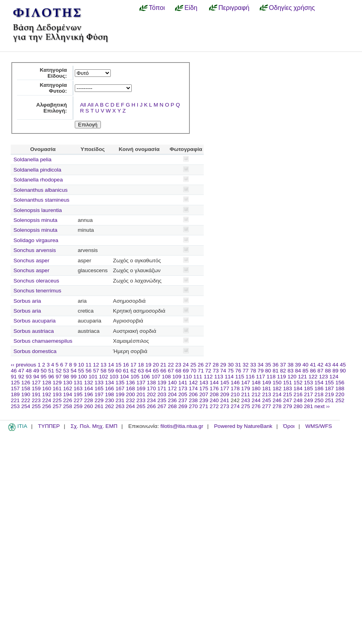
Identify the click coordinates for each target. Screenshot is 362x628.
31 (238, 365)
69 (186, 371)
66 (163, 371)
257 (57, 406)
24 (186, 365)
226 (67, 400)
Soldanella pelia (32, 159)
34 (260, 365)
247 (287, 400)
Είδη (190, 7)
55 (81, 371)
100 (82, 377)
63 (141, 371)
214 (277, 394)
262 (109, 406)
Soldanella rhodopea (38, 180)
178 (235, 388)
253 (15, 406)
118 (271, 377)
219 (329, 394)
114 (229, 377)
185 (308, 388)
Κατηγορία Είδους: (53, 73)
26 (201, 365)
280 (298, 406)
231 (120, 400)
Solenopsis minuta (35, 220)
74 (223, 371)
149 (266, 383)
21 (163, 365)
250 (319, 400)
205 (183, 394)
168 (130, 388)
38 (291, 365)
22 (171, 365)
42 (320, 365)
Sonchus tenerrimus (37, 291)
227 (78, 400)
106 (145, 377)
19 (148, 365)
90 (343, 371)
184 (298, 388)
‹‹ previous (23, 365)
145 (224, 383)
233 (141, 400)
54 (73, 371)
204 (172, 394)
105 (135, 377)
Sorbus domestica (35, 351)
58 (103, 371)
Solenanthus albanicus (40, 190)
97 (59, 377)
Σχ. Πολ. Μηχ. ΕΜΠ (93, 426)
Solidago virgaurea (35, 240)
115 (239, 377)
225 (57, 400)
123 (323, 377)
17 (133, 365)
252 (340, 400)
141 (183, 383)
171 (162, 388)
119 (281, 377)
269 (183, 406)
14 (111, 365)
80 (268, 371)
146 (235, 383)
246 (277, 400)
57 (96, 371)
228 (88, 400)
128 (46, 383)
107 (156, 377)
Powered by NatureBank (243, 426)
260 (88, 406)
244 (256, 400)
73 (216, 371)
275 (245, 406)
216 (298, 394)
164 (88, 388)
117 (260, 377)
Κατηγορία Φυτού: (53, 88)
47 (21, 371)
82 (283, 371)
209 (224, 394)
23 (178, 365)
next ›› (322, 406)
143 (203, 383)
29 (223, 365)
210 (235, 394)
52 (59, 371)
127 (36, 383)
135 (120, 383)
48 (29, 371)
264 (130, 406)
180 (256, 388)
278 (277, 406)
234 (151, 400)
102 (103, 377)
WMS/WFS (318, 426)
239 (203, 400)
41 (313, 365)
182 (277, 388)
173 (183, 388)
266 (151, 406)
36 (276, 365)
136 (130, 383)
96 (51, 377)
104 (124, 377)
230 (109, 400)
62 (133, 371)
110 (187, 377)
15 (118, 365)
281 (308, 406)
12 (96, 365)
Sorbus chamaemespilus (42, 341)
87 (320, 371)
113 (218, 377)
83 (291, 371)
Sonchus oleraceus (36, 281)
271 (203, 406)
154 (319, 383)
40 (305, 365)
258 (67, 406)
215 (287, 394)
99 (73, 377)
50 (44, 371)
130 (67, 383)
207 (203, 394)
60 (118, 371)
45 (343, 365)
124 (334, 377)
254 (25, 406)
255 (36, 406)
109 (177, 377)
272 (214, 406)
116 (250, 377)
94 (36, 377)
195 (78, 394)
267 (162, 406)
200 (130, 394)
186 (319, 388)
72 (208, 371)
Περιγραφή (233, 7)
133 (99, 383)
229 (99, 400)
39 (298, 365)
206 (193, 394)
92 (21, 377)
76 (238, 371)
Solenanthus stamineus (41, 200)
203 (162, 394)
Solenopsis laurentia (37, 210)
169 (141, 388)
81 (276, 371)
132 (88, 383)
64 (149, 371)
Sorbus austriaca (33, 331)
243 (245, 400)
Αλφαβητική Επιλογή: (51, 108)
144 (214, 383)
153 (308, 383)
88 (328, 371)
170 (151, 388)
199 (120, 394)
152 (298, 383)
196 (88, 394)
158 (25, 388)
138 (151, 383)
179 (245, 388)
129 (57, 383)
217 (308, 394)
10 (81, 365)
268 (172, 406)
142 (193, 383)
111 (198, 377)
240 (214, 400)
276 (256, 406)
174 (193, 388)
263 (120, 406)
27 (208, 365)
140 (172, 383)
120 (292, 377)
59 (111, 371)
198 (109, 394)
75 (230, 371)
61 (126, 371)
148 (256, 383)
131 (78, 383)
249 (308, 400)
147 (245, 383)
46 (14, 371)
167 (120, 388)
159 (36, 388)
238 (193, 400)
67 (171, 371)
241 (224, 400)
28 (216, 365)
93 (29, 377)
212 (256, 394)
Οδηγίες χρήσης (292, 7)
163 (78, 388)
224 (46, 400)
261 (99, 406)
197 (99, 394)
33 (253, 365)
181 (266, 388)
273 (224, 406)
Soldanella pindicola (37, 170)
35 (268, 365)
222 (25, 400)
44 (335, 365)
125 (15, 383)
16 (126, 365)
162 (67, 388)
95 (44, 377)
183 (287, 388)
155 (329, 383)
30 (230, 365)
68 (178, 371)
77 (245, 371)
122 (313, 377)
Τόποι (157, 7)
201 (141, 394)
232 (130, 400)
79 (260, 371)
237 (183, 400)
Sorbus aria (27, 301)
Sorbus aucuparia (34, 321)
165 (99, 388)
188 (340, 388)
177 (224, 388)
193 (57, 394)
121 (302, 377)
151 (287, 383)
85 (306, 371)
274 (235, 406)
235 (162, 400)
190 (25, 394)
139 (162, 383)
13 (103, 365)
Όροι (289, 426)
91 (14, 377)
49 (36, 371)
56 (88, 371)
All (83, 105)
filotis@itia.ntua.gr (181, 426)
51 (51, 371)
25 (193, 365)
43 (328, 365)
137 (141, 383)
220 (340, 394)
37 (283, 365)
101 (93, 377)
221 (15, 400)
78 (253, 371)
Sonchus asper (31, 260)
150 (277, 383)
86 (313, 371)
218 (319, 394)
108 (166, 377)
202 (151, 394)
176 (214, 388)
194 (67, 394)
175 (203, 388)
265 (141, 406)
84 (298, 371)
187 (329, 388)
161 (57, 388)
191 (36, 394)
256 (46, 406)
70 (193, 371)
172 (172, 388)
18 (141, 365)
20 (156, 365)
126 (25, 383)
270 (193, 406)
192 (46, 394)
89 (335, 371)
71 (201, 371)
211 (245, 394)
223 (36, 400)
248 (298, 400)
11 (88, 365)
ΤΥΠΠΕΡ (49, 426)
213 (266, 394)
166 (109, 388)
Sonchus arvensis (34, 250)
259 (78, 406)
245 (266, 400)
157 (15, 388)
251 (329, 400)
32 (245, 365)
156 (340, 383)
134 (109, 383)
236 (172, 400)
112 (208, 377)
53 (66, 371)
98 (66, 377)
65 (156, 371)
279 (287, 406)
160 (46, 388)
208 (214, 394)
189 (15, 394)
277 (266, 406)
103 (114, 377)
